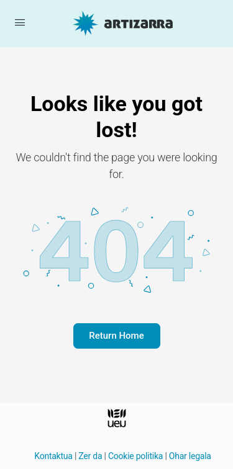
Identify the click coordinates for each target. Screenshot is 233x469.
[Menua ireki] (19, 22)
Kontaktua (53, 456)
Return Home (116, 335)
